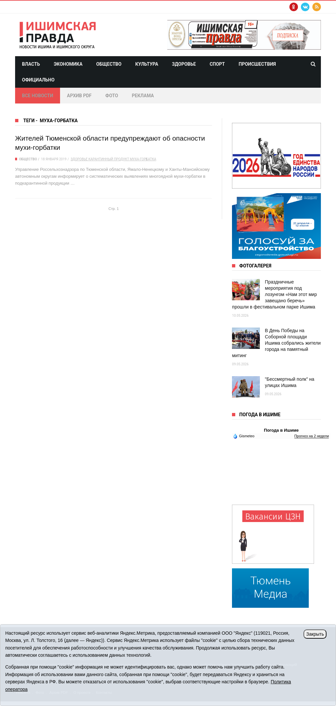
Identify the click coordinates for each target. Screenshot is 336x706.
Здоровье (184, 64)
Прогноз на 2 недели (311, 436)
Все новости (37, 95)
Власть (31, 64)
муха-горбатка (143, 159)
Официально (38, 79)
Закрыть (315, 634)
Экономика (68, 64)
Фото (111, 95)
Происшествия (257, 64)
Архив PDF (79, 95)
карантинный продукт (108, 159)
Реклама (143, 95)
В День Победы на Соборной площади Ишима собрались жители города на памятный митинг (276, 343)
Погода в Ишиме (281, 430)
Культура (146, 64)
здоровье (79, 159)
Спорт (217, 64)
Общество (108, 64)
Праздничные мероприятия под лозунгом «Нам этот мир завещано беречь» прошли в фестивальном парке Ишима (274, 294)
